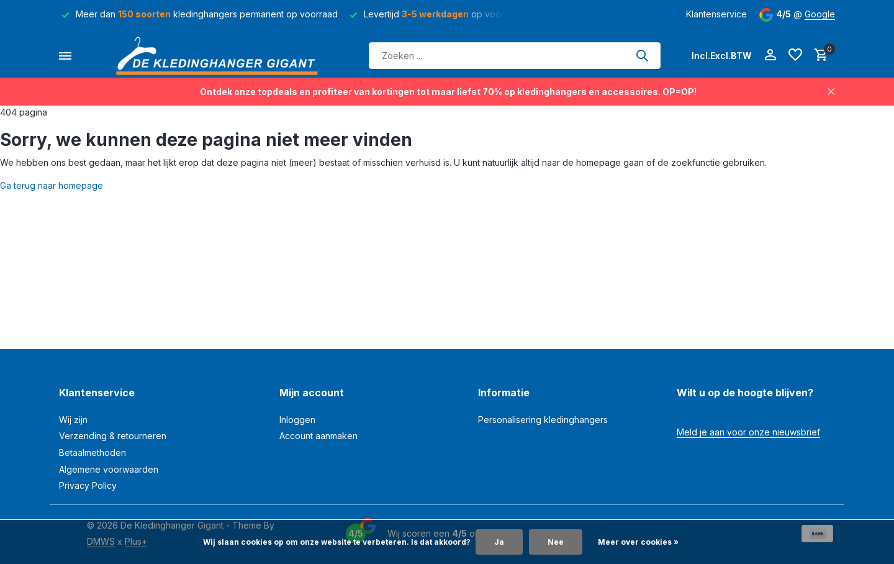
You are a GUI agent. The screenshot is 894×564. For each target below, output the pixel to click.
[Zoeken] (515, 55)
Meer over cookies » (638, 542)
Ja (499, 542)
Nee (556, 542)
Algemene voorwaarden (108, 469)
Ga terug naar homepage (51, 185)
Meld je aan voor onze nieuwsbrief (748, 432)
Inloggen (297, 419)
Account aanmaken (318, 435)
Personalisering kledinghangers (543, 419)
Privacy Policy (88, 485)
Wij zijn (73, 419)
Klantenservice (716, 14)
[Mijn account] (770, 55)
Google (820, 14)
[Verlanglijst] (795, 55)
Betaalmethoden (92, 452)
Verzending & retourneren (112, 435)
